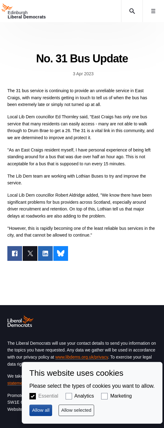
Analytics (84, 396)
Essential (48, 396)
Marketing (121, 396)
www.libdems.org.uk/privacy (81, 357)
